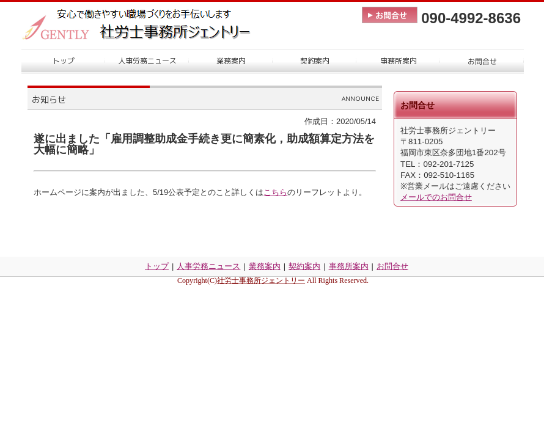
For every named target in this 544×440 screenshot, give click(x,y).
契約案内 (304, 266)
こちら (275, 192)
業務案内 (265, 266)
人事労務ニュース (208, 266)
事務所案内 (349, 266)
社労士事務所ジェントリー (261, 280)
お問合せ (392, 266)
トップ (157, 266)
